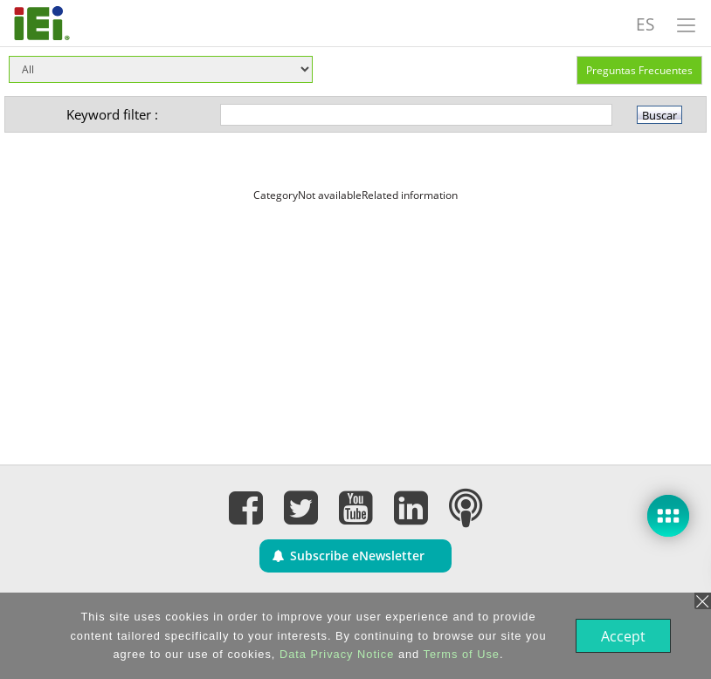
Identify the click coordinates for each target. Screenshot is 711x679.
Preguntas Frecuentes (639, 70)
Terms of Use (460, 654)
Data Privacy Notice (335, 654)
